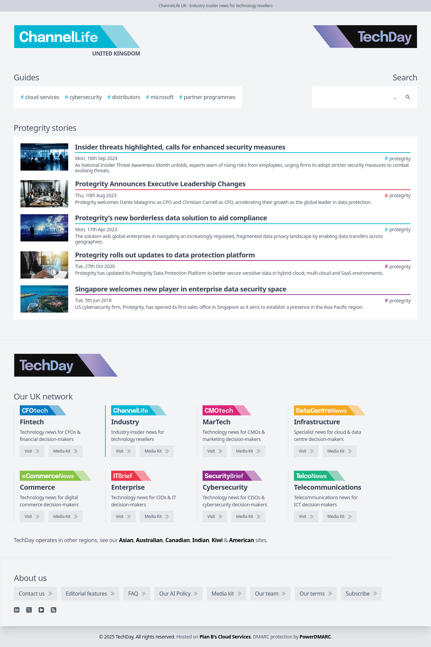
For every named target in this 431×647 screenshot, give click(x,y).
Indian (200, 540)
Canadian (177, 540)
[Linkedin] (16, 610)
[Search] (358, 97)
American (241, 540)
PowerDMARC (315, 636)
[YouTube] (41, 610)
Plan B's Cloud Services (225, 636)
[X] (29, 610)
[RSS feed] (53, 610)
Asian (126, 540)
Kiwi (217, 540)
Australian (149, 540)
